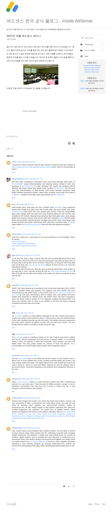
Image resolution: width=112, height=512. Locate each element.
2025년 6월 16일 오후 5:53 (30, 379)
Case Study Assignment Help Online (24, 246)
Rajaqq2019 (16, 195)
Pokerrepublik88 (17, 184)
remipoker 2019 (17, 211)
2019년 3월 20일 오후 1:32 (25, 204)
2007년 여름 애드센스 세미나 (24, 35)
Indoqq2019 (60, 195)
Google (90, 504)
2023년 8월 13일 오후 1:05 (29, 285)
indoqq (70, 222)
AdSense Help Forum (92, 72)
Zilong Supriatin (18, 179)
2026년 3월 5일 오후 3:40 (31, 398)
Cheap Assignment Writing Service (23, 243)
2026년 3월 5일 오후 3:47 (31, 428)
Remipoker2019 (59, 188)
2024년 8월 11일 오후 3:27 (25, 334)
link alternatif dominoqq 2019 (32, 224)
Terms (103, 504)
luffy (13, 204)
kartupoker (58, 207)
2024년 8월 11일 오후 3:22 (25, 313)
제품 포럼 (83, 81)
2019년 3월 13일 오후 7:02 (33, 179)
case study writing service (38, 441)
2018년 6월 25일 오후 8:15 (26, 162)
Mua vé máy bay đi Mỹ (37, 265)
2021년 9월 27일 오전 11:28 (30, 255)
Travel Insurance (23, 382)
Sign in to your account (92, 67)
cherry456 (15, 285)
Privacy (97, 504)
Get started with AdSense (92, 65)
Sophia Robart (17, 398)
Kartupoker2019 (27, 186)
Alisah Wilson (17, 234)
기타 (11, 148)
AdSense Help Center (91, 70)
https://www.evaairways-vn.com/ (62, 271)
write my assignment (19, 241)
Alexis (14, 162)
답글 (13, 172)
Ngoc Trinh (16, 255)
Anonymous (16, 379)
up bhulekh (19, 316)
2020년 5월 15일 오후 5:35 (32, 234)
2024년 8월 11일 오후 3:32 (30, 355)
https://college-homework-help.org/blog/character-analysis (31, 167)
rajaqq (62, 218)
